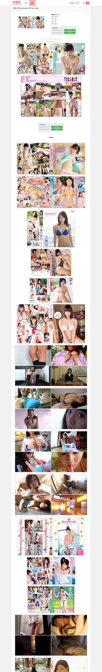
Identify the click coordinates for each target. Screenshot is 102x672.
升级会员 (70, 32)
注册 (87, 3)
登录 (84, 3)
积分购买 (70, 30)
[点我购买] (57, 14)
